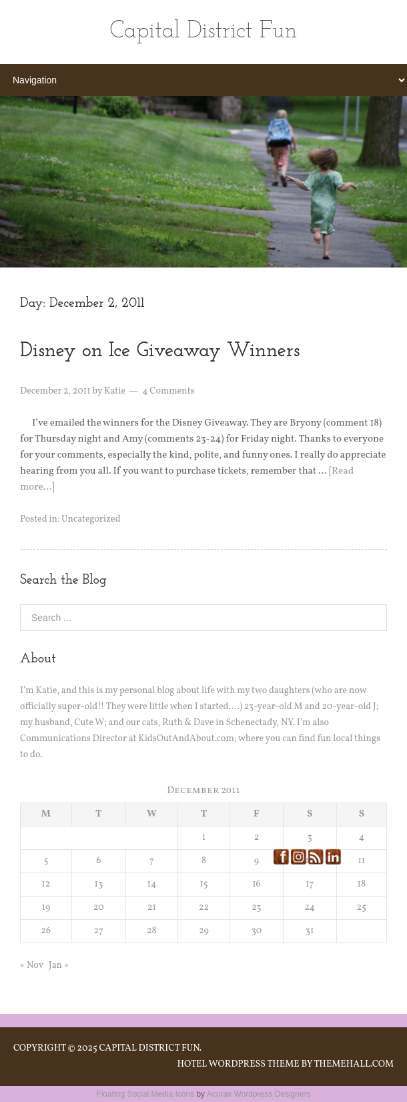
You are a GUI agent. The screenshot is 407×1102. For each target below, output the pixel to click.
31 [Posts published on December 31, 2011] (310, 931)
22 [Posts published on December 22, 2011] (204, 907)
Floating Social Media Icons (145, 1094)
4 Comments (168, 391)
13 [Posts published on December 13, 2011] (98, 884)
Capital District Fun (204, 31)
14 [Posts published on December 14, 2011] (151, 884)
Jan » (59, 965)
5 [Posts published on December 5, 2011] (45, 861)
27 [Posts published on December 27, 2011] (98, 931)
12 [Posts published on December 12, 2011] (45, 884)
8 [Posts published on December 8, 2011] (203, 861)
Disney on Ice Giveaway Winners (160, 351)
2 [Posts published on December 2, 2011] (257, 837)
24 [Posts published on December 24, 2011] (309, 907)
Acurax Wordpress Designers (259, 1094)
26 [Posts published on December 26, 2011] (46, 931)
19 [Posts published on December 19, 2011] (45, 907)
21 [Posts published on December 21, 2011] (151, 907)
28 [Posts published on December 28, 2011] (152, 931)
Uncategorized (90, 519)
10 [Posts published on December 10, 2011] (309, 861)
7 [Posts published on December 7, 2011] (151, 861)
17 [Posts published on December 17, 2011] (310, 884)
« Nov (31, 965)
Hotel (192, 1064)
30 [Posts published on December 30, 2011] (257, 931)
